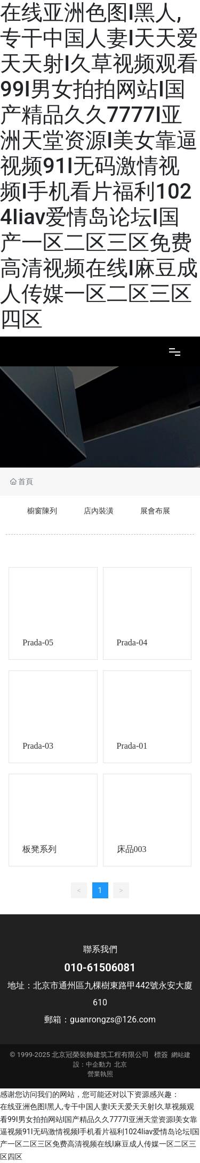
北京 (120, 1064)
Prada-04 (132, 642)
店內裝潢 (99, 510)
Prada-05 (37, 642)
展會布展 (155, 510)
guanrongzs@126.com (113, 1019)
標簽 (161, 1055)
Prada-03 (37, 745)
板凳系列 (39, 849)
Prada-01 (132, 745)
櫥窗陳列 (42, 510)
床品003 (132, 849)
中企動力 (98, 1064)
